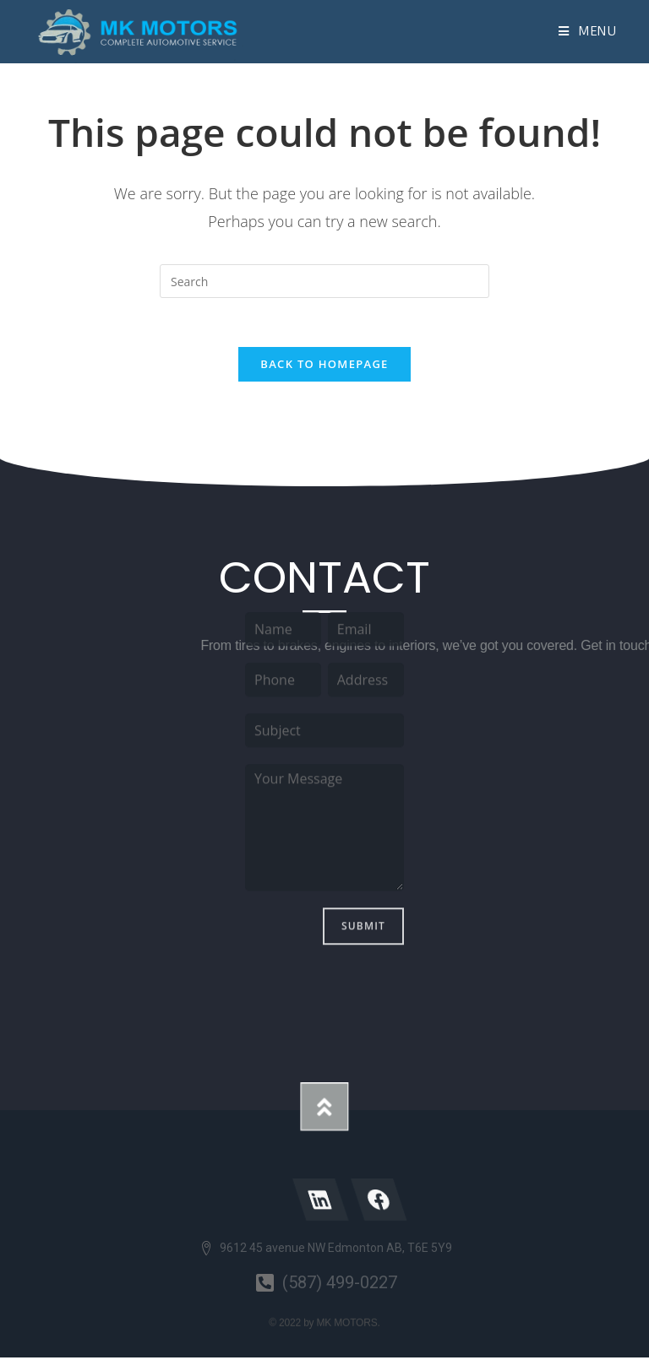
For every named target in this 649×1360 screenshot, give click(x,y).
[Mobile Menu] (588, 31)
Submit (363, 797)
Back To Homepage (324, 367)
